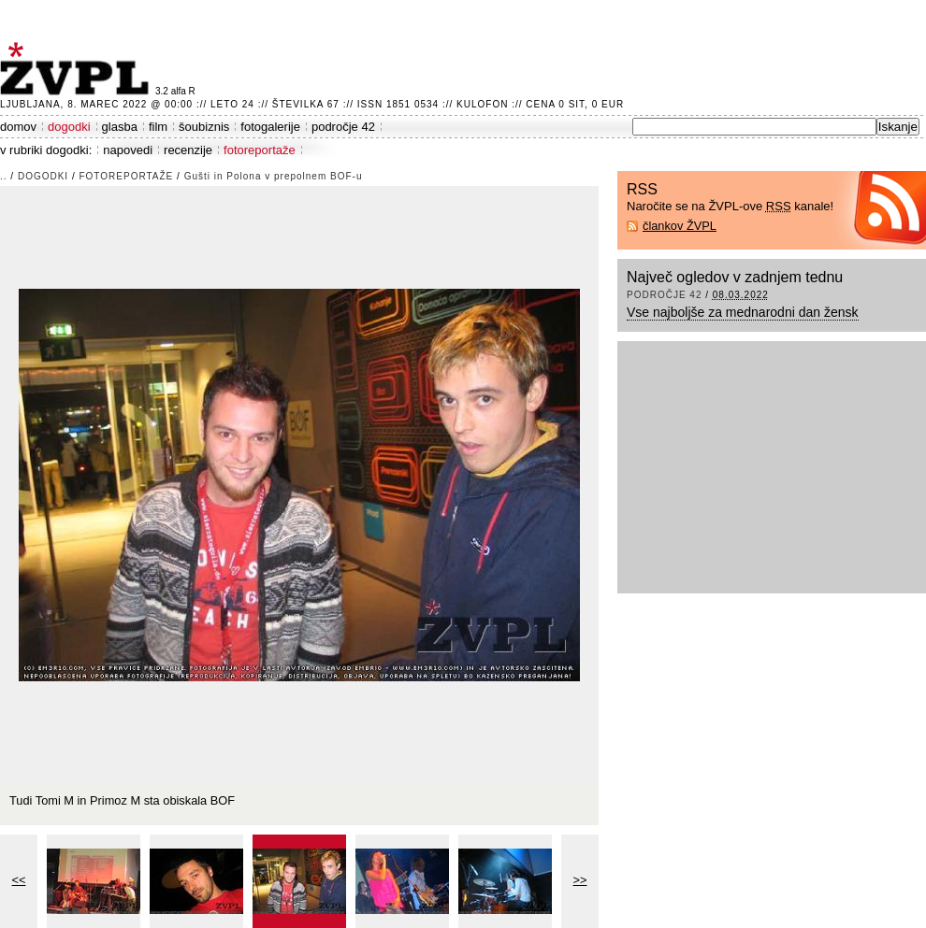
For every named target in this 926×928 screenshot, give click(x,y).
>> (580, 880)
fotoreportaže (260, 150)
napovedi (127, 150)
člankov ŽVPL (679, 226)
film (158, 127)
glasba (119, 127)
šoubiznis (204, 127)
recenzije (188, 150)
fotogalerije (270, 127)
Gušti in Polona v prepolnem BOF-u (273, 176)
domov (18, 127)
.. (3, 176)
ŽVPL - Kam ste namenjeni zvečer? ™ (77, 68)
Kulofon (482, 104)
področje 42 (343, 127)
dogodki (69, 127)
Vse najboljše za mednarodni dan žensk (743, 312)
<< (19, 880)
